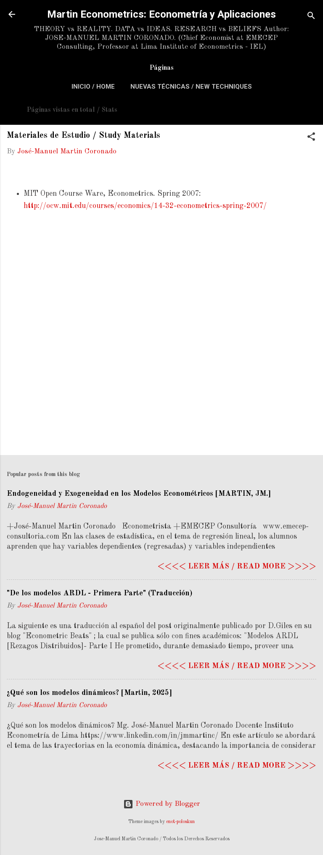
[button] (311, 138)
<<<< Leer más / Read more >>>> (236, 566)
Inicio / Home (93, 86)
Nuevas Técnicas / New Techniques (191, 86)
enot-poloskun (180, 821)
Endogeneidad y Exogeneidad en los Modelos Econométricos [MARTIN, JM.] (139, 493)
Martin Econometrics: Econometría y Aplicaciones (161, 14)
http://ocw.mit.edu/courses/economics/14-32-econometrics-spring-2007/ (145, 206)
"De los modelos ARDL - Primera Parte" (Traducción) (99, 593)
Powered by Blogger (161, 804)
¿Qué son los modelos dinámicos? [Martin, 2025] (89, 693)
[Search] (311, 17)
